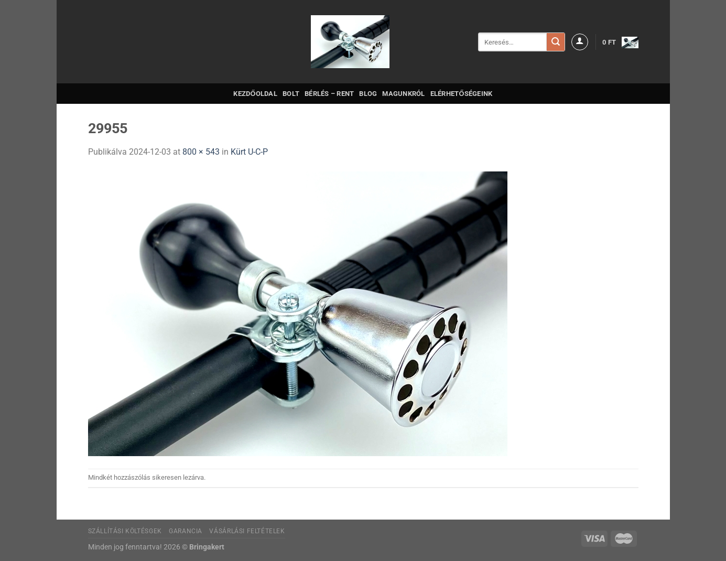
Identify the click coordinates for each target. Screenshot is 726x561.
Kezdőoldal (255, 94)
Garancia (185, 531)
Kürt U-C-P (249, 152)
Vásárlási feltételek (247, 531)
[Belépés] (579, 42)
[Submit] (556, 42)
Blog (368, 94)
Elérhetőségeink (461, 94)
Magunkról (403, 94)
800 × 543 (201, 152)
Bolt (291, 94)
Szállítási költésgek (125, 531)
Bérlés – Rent (329, 94)
